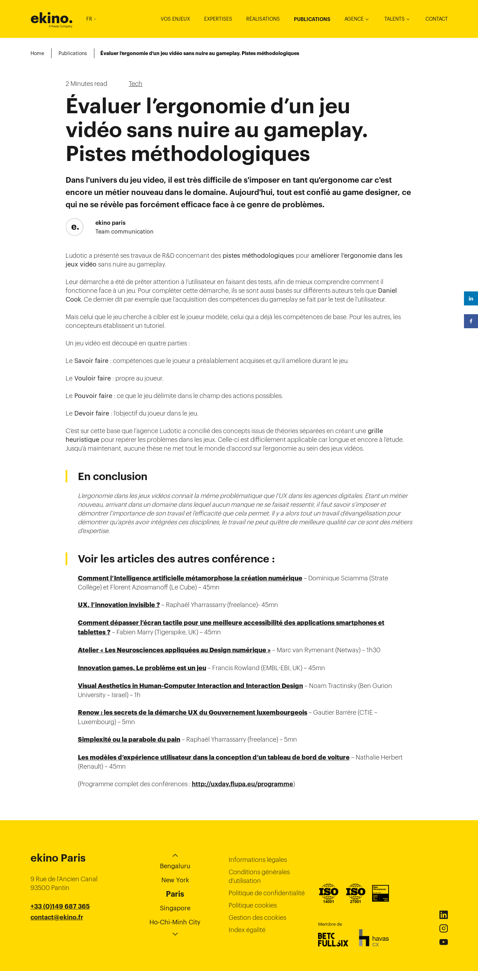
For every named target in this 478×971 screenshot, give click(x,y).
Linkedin (443, 915)
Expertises (218, 18)
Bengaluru (175, 866)
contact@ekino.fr (57, 917)
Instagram (443, 928)
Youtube (443, 942)
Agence (354, 18)
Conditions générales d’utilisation (259, 876)
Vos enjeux (175, 18)
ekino (52, 18)
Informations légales (258, 859)
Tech (135, 83)
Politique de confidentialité (267, 893)
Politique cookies (253, 905)
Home (37, 53)
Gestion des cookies (257, 917)
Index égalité (247, 929)
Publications (312, 19)
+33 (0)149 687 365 (60, 906)
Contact (436, 18)
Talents (394, 18)
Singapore (175, 908)
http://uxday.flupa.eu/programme (242, 784)
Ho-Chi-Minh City (175, 922)
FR (91, 19)
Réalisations (263, 18)
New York (175, 880)
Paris (175, 893)
